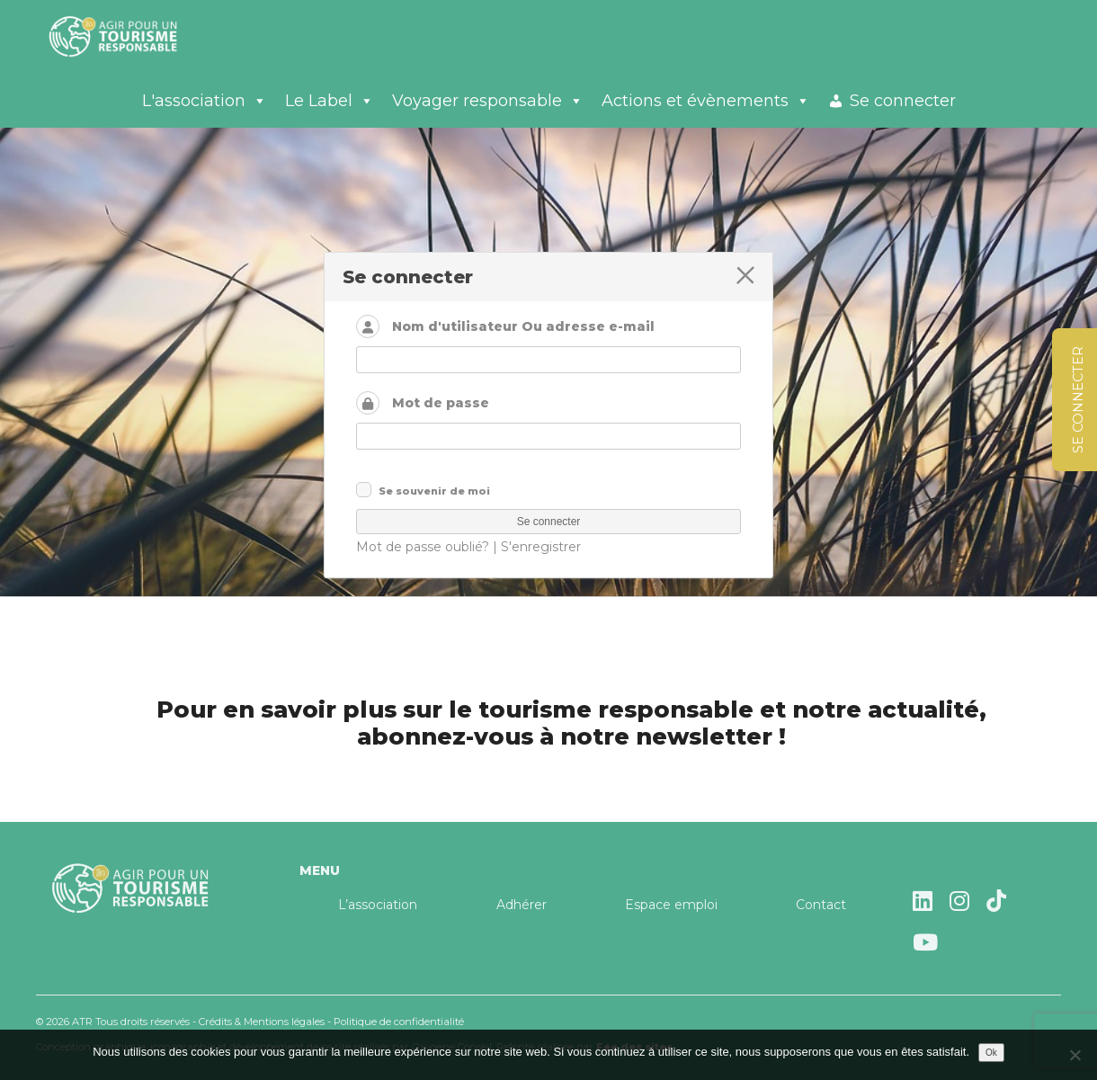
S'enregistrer (541, 547)
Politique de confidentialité (399, 1021)
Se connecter (903, 101)
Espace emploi (671, 905)
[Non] (1075, 1055)
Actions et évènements (706, 101)
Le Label (329, 101)
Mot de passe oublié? (422, 547)
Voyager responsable (488, 101)
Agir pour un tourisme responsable (135, 35)
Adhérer (521, 905)
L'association (204, 101)
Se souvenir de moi (434, 491)
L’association (377, 905)
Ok (991, 1053)
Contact (821, 905)
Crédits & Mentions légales (262, 1021)
